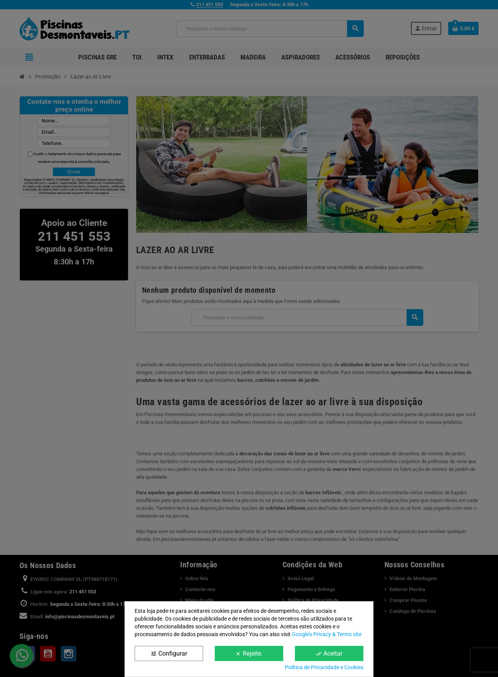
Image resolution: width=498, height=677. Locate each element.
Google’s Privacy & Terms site (326, 634)
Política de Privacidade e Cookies (324, 667)
